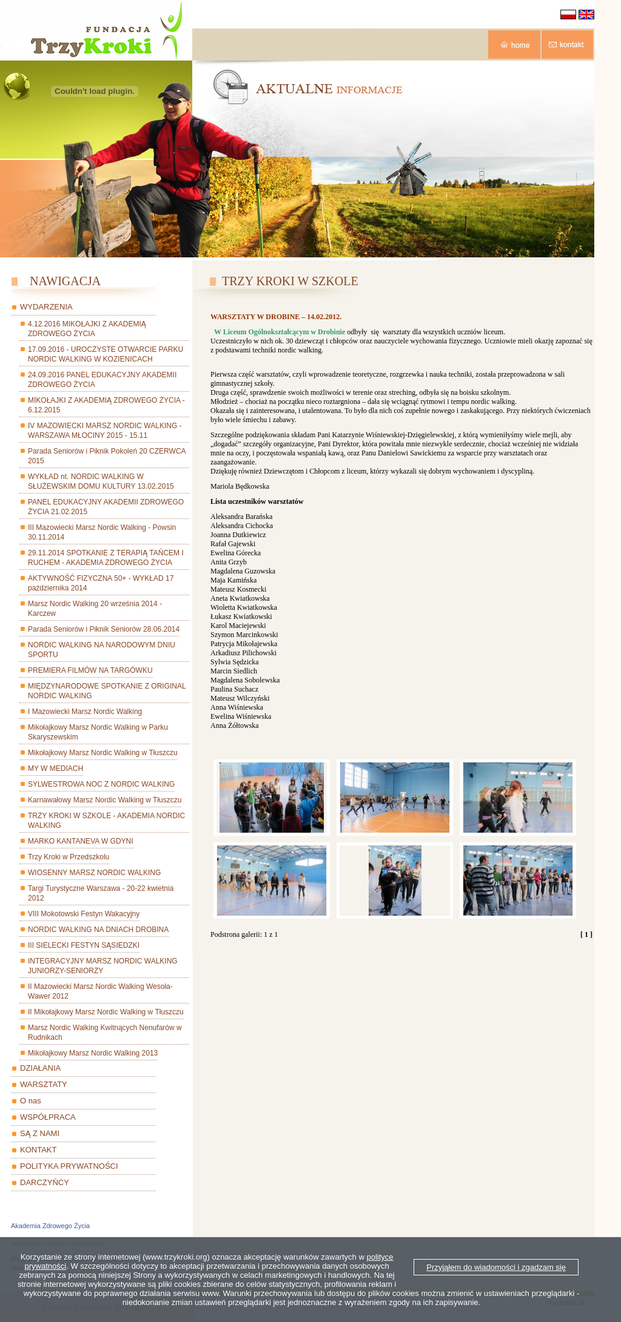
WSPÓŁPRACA (48, 1117)
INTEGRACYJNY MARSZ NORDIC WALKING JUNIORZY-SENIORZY (103, 966)
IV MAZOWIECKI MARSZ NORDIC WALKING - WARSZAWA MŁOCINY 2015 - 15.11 (105, 430)
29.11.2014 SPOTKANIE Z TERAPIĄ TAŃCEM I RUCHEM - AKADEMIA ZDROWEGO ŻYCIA (106, 558)
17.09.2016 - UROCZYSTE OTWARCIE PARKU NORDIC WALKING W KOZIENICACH (105, 354)
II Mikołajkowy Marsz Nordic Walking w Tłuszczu (106, 1012)
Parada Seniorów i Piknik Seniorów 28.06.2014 (104, 629)
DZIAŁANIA (40, 1067)
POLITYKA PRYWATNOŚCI (69, 1166)
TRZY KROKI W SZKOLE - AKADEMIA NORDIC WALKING (106, 820)
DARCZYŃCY (44, 1182)
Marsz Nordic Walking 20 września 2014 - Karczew (95, 609)
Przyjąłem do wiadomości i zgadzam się (496, 1267)
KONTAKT (38, 1149)
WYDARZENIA (46, 306)
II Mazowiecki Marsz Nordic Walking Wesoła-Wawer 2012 (100, 991)
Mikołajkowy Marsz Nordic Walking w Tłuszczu (103, 753)
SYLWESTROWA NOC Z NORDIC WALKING (101, 784)
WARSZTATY (43, 1084)
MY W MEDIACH (55, 768)
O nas (30, 1100)
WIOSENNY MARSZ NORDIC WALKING (94, 872)
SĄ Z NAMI (39, 1133)
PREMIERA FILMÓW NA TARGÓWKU (90, 670)
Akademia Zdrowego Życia (50, 1225)
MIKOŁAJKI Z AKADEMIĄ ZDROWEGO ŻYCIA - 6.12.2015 (106, 405)
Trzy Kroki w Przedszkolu (68, 857)
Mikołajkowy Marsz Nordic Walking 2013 (93, 1053)
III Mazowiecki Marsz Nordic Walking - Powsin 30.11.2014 (102, 532)
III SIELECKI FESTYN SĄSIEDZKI (83, 945)
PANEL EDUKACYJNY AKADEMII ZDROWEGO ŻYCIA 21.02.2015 (106, 507)
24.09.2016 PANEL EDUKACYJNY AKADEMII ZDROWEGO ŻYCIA (102, 380)
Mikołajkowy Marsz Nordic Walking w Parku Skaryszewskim (98, 732)
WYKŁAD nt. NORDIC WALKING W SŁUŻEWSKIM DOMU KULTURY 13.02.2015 (101, 481)
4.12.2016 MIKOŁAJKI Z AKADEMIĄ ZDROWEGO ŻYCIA (87, 329)
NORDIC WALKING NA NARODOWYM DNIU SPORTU (101, 650)
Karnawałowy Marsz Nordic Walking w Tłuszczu (104, 800)
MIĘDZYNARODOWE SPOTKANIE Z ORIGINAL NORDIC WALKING (107, 691)
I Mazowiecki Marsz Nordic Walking (85, 711)
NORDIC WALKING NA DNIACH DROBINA (98, 929)
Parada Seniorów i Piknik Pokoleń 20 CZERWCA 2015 (107, 456)
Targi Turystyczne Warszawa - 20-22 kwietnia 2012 (100, 893)
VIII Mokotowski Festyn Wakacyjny (83, 914)
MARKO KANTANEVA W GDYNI (80, 841)
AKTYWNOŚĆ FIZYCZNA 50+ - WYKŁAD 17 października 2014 (100, 583)
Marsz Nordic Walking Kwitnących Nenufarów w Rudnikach (105, 1032)
